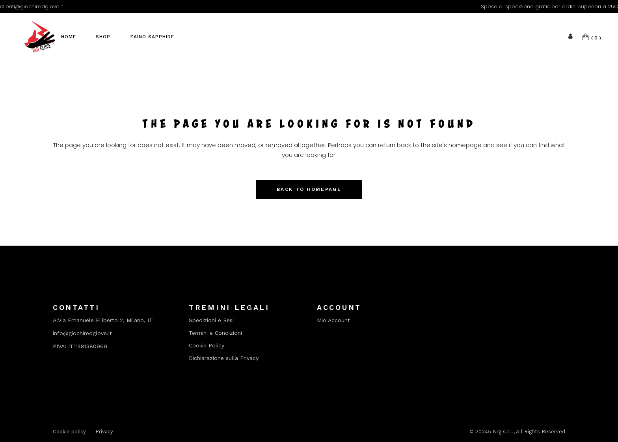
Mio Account (333, 320)
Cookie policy (69, 432)
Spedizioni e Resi (211, 320)
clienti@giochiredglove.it (31, 6)
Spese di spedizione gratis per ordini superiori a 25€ (549, 6)
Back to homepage (309, 189)
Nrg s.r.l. (503, 432)
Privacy (104, 432)
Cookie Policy (206, 346)
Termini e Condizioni (215, 333)
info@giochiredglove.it (82, 333)
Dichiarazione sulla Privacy (224, 358)
